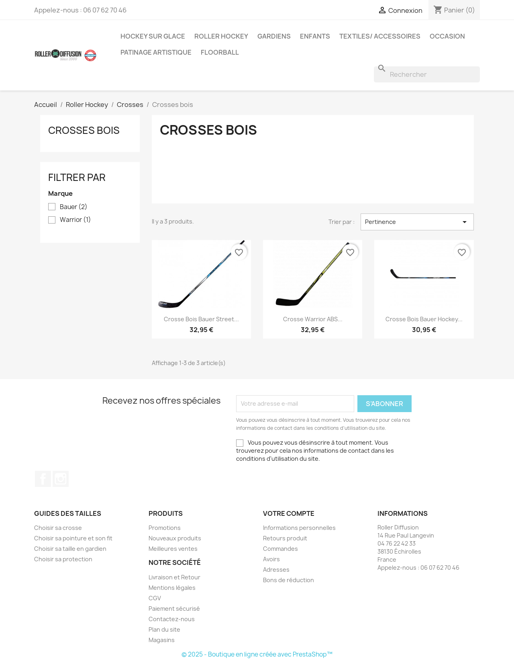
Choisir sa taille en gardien (70, 548)
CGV (155, 598)
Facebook (43, 479)
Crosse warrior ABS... (313, 319)
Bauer (74, 207)
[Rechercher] (427, 74)
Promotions (165, 528)
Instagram (61, 479)
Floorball (220, 52)
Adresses (276, 569)
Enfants (315, 36)
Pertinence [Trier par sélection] (417, 222)
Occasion (447, 36)
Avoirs (271, 559)
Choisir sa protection (63, 559)
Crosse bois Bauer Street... (201, 319)
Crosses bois (84, 130)
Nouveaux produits (175, 538)
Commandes (280, 548)
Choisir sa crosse (58, 528)
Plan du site (164, 629)
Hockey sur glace (152, 36)
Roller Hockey (221, 36)
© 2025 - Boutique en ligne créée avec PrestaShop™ (257, 654)
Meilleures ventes (173, 548)
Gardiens (274, 36)
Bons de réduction (288, 580)
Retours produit (285, 538)
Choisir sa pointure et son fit (73, 538)
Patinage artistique (156, 52)
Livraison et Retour (174, 577)
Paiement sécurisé (174, 608)
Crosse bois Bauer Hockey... (424, 319)
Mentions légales (172, 587)
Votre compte (288, 513)
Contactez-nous (172, 619)
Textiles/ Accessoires (379, 36)
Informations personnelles (299, 528)
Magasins (162, 640)
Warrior (75, 220)
